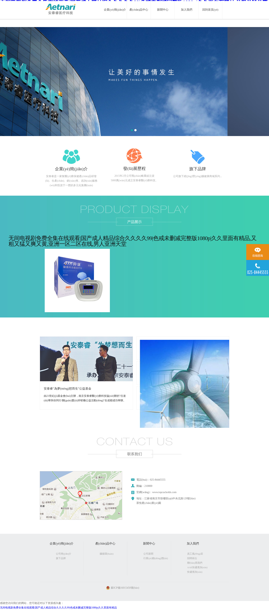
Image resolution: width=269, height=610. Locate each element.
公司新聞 (148, 553)
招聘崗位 (192, 558)
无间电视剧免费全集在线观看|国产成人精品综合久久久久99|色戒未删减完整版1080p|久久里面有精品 (58, 607)
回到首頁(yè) (210, 9)
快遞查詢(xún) (194, 571)
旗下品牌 (61, 558)
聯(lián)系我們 (194, 562)
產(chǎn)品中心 (138, 9)
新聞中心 (162, 9)
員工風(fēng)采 (195, 553)
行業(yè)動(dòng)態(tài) (155, 558)
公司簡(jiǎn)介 (63, 553)
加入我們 (186, 9)
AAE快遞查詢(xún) (197, 567)
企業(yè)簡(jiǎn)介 (115, 9)
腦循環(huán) (106, 553)
